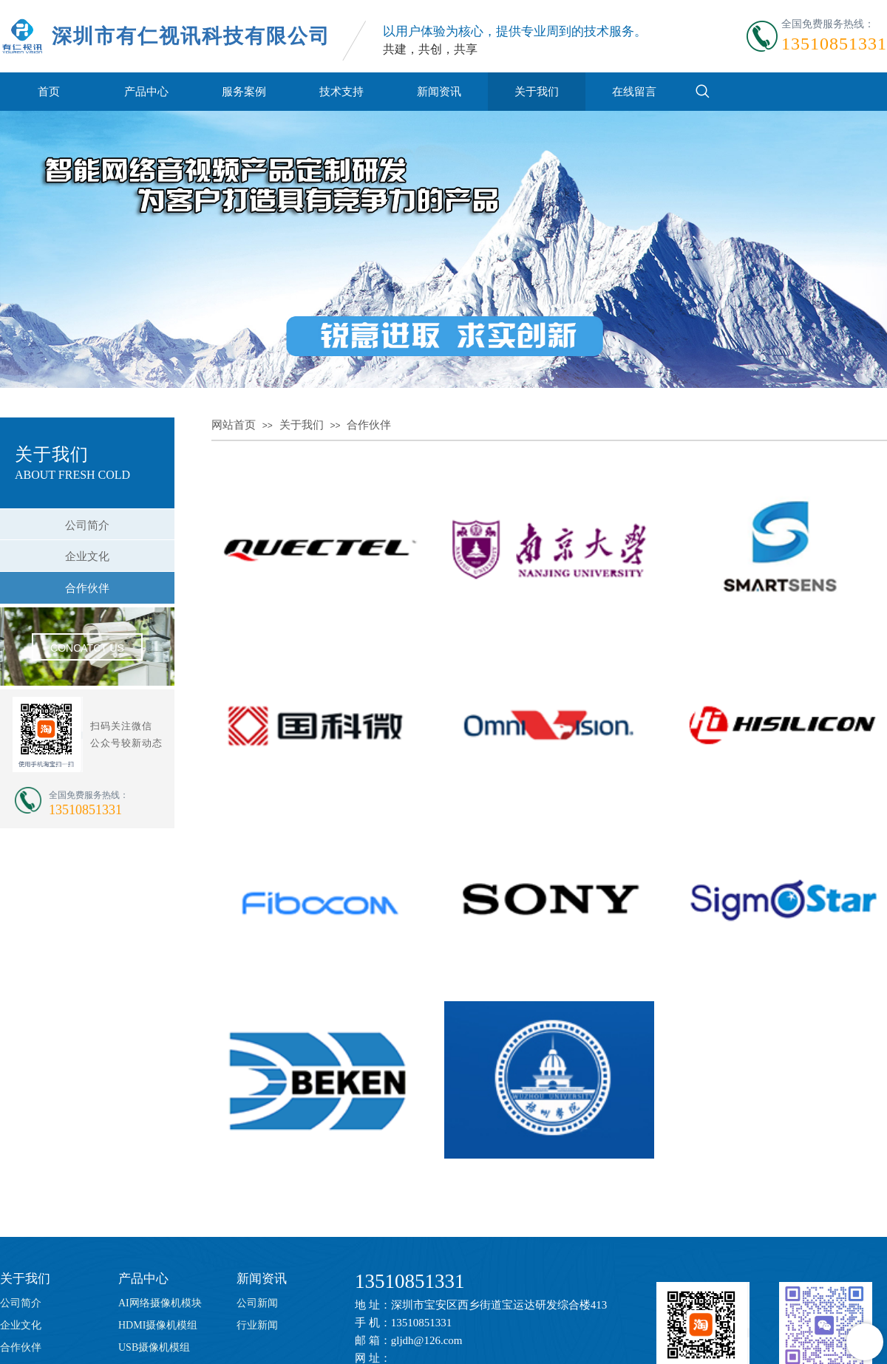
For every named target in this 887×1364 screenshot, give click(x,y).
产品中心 (146, 91)
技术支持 (341, 91)
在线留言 (634, 91)
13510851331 (410, 1281)
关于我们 (536, 91)
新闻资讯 (439, 91)
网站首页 (233, 425)
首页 (49, 91)
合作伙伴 (369, 425)
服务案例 (244, 91)
